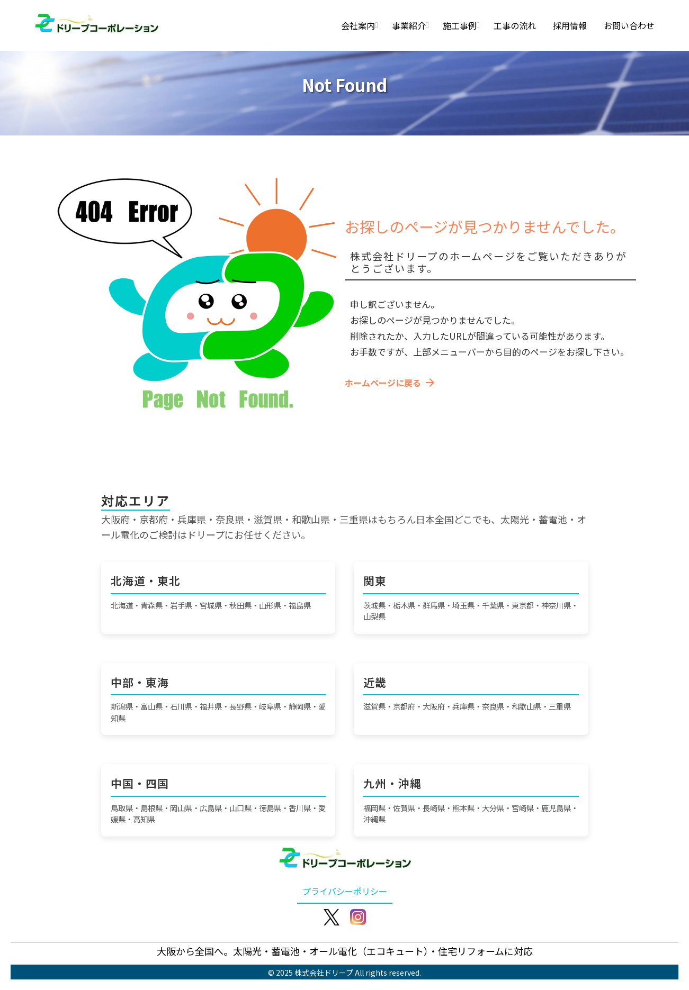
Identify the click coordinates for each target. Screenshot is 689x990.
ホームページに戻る (390, 382)
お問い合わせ (629, 25)
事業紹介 (409, 25)
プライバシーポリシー (344, 891)
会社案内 (358, 25)
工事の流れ (515, 25)
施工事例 (460, 25)
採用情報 (570, 25)
